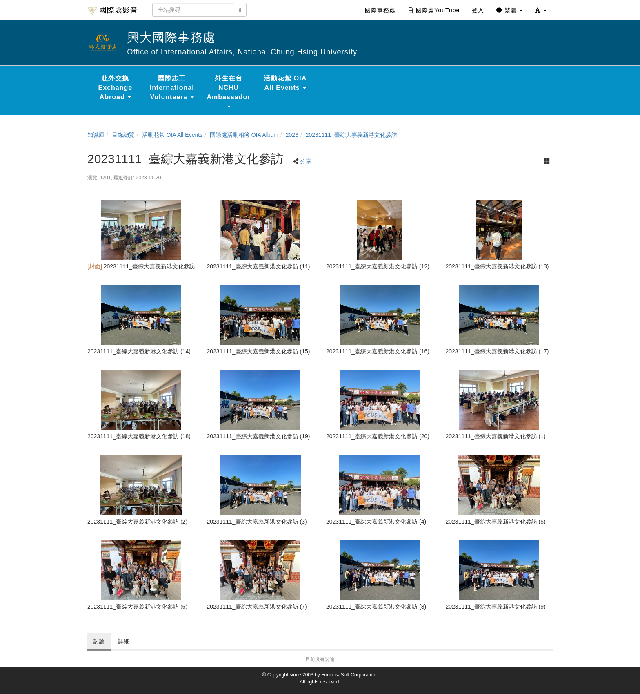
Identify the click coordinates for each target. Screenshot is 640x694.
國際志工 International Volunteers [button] (172, 87)
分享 (305, 161)
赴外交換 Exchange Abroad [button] (115, 87)
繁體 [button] (509, 10)
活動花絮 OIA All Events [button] (285, 83)
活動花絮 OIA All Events (172, 135)
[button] (541, 10)
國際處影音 (112, 10)
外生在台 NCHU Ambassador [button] (229, 91)
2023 (292, 135)
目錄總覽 (123, 135)
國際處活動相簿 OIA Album (244, 135)
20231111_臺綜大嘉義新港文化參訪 (351, 135)
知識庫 (95, 135)
